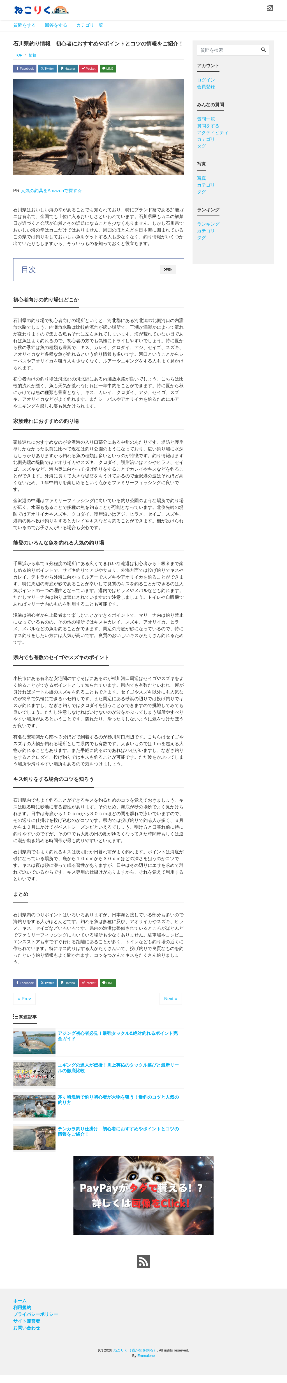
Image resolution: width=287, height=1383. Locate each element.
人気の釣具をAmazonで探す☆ (51, 192)
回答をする (56, 25)
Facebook (27, 69)
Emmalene (146, 1364)
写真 (201, 178)
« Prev (24, 1001)
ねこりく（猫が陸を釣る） (135, 1358)
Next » (170, 1001)
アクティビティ (212, 132)
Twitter (54, 69)
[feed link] (143, 1270)
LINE (128, 69)
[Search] (263, 50)
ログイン (206, 80)
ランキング (208, 224)
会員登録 (206, 86)
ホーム (20, 1309)
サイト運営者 (26, 1329)
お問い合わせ (26, 1336)
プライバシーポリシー (35, 1322)
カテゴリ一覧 (89, 25)
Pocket (104, 69)
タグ (201, 146)
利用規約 (22, 1315)
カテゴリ (206, 139)
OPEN (168, 271)
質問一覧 (206, 119)
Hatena (79, 69)
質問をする (24, 25)
